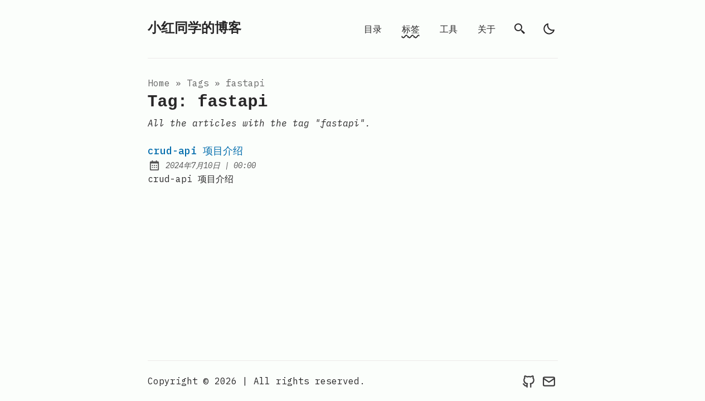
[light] (549, 29)
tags (198, 83)
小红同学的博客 (194, 28)
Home (159, 83)
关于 (486, 29)
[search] (520, 29)
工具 (449, 29)
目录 (373, 29)
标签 (411, 29)
